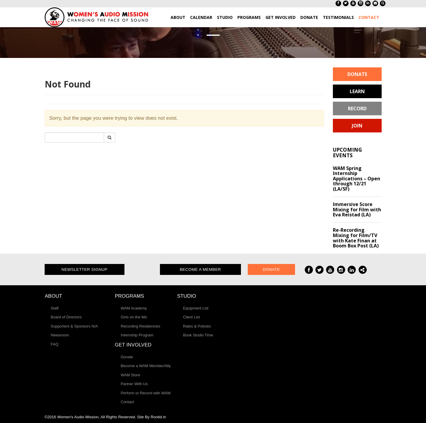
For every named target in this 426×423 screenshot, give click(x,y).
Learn (357, 91)
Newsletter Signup (84, 269)
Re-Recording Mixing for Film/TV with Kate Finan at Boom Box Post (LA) (356, 238)
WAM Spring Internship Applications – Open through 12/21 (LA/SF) (356, 178)
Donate (357, 74)
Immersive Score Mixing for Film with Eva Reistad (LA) (357, 209)
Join (357, 125)
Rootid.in (158, 417)
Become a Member (200, 269)
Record (357, 108)
